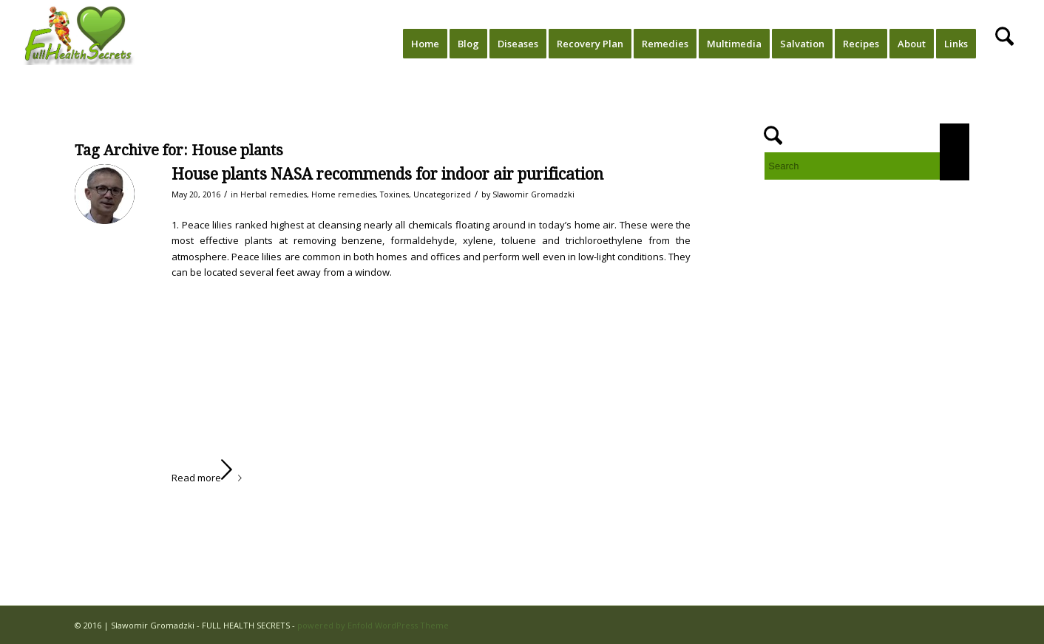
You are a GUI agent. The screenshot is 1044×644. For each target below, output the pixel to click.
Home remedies (343, 194)
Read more (210, 477)
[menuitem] (425, 44)
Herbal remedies (273, 194)
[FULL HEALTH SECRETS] (80, 44)
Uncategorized (442, 194)
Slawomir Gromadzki (533, 194)
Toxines (394, 194)
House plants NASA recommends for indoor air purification (387, 174)
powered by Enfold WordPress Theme (373, 625)
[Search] (1004, 44)
